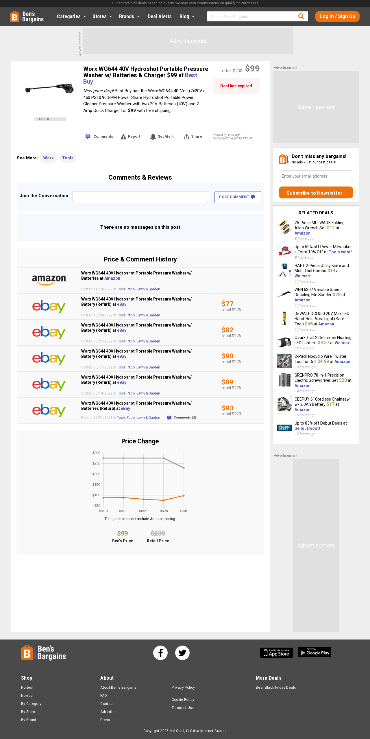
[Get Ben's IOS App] (278, 653)
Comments (103, 136)
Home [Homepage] (14, 13)
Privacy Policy (183, 687)
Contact (107, 704)
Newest (27, 696)
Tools (67, 158)
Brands (129, 16)
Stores (102, 16)
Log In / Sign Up (337, 16)
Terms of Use (183, 708)
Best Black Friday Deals (276, 687)
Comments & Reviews (140, 177)
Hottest (27, 687)
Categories (72, 16)
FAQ (103, 696)
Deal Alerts (160, 16)
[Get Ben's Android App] (314, 653)
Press (105, 720)
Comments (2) (185, 417)
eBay (121, 304)
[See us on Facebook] (160, 653)
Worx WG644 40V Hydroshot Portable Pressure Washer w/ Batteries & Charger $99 (145, 72)
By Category (31, 704)
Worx (48, 158)
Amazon (112, 278)
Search (301, 16)
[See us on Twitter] (182, 653)
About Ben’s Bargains (118, 687)
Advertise (108, 712)
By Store (28, 712)
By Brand (28, 720)
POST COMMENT (237, 197)
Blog (187, 16)
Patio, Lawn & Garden (143, 289)
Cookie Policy (183, 700)
